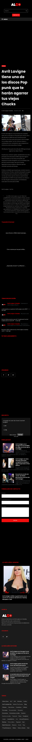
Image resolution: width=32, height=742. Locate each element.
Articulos (19, 701)
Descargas (4, 710)
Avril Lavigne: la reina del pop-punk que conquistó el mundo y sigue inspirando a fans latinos (23, 462)
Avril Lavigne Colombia (8, 110)
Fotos (20, 716)
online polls (16, 436)
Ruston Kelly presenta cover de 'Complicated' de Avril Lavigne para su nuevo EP (15, 320)
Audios (25, 701)
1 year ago (17, 320)
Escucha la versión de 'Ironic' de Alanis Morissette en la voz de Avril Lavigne (23, 476)
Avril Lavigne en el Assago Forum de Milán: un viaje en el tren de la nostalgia (23, 446)
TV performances (6, 728)
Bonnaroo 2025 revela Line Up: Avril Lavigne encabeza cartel (15, 330)
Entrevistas (5, 713)
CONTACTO (16, 15)
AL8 (15, 701)
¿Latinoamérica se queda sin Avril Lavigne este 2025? (15, 309)
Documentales (12, 710)
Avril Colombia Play (7, 704)
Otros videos (11, 722)
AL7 (11, 701)
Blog (25, 704)
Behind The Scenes (18, 704)
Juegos (4, 719)
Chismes (4, 707)
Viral (3, 66)
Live (17, 719)
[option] (16, 582)
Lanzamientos (10, 719)
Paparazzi (18, 722)
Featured (14, 716)
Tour (24, 725)
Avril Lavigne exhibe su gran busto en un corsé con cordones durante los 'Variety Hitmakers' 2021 (14, 597)
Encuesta (20, 710)
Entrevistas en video (15, 713)
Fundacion (25, 716)
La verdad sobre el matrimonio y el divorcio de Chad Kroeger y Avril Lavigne (20, 675)
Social (19, 725)
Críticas (25, 707)
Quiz (23, 722)
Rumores (14, 725)
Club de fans (11, 707)
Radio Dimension (6, 725)
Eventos (23, 713)
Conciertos (18, 707)
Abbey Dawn (5, 701)
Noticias (4, 722)
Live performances (24, 719)
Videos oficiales (21, 728)
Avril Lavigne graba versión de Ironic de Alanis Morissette (19, 664)
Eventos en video (6, 716)
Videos (14, 728)
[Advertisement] (16, 396)
